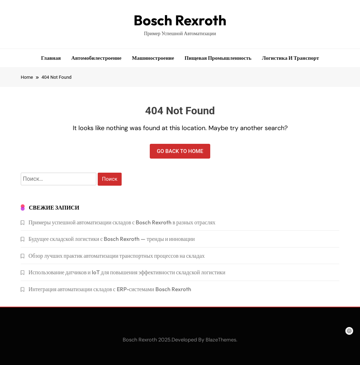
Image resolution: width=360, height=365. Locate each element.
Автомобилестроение (96, 58)
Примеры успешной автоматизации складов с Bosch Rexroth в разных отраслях (122, 222)
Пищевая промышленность (218, 58)
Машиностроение (153, 58)
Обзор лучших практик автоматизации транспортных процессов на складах (116, 255)
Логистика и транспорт (290, 58)
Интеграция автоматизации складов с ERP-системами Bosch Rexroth (109, 289)
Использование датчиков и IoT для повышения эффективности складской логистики (126, 272)
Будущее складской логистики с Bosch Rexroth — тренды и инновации (111, 238)
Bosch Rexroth (180, 20)
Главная (51, 58)
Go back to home (180, 151)
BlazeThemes (221, 340)
